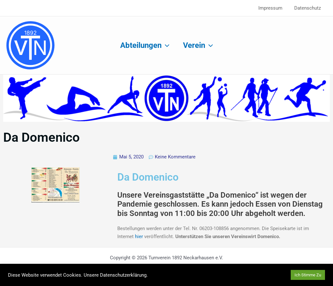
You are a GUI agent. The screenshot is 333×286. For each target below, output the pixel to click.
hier (139, 236)
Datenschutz (308, 8)
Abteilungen (143, 45)
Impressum (274, 8)
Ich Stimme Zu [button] (308, 275)
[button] (164, 45)
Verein (199, 45)
